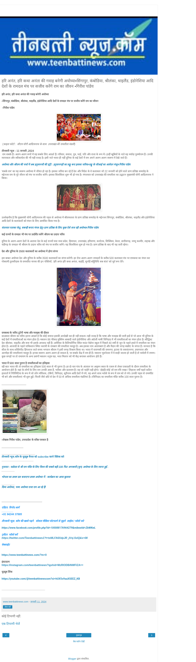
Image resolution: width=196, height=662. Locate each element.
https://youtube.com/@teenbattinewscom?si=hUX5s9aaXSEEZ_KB (41, 578)
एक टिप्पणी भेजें (11, 623)
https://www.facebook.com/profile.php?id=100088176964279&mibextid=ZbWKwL (49, 527)
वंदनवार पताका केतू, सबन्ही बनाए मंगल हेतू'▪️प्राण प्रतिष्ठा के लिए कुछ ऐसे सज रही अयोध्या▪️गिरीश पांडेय (50, 227)
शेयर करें (8, 607)
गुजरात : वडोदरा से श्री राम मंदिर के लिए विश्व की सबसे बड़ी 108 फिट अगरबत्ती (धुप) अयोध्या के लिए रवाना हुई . (55, 467)
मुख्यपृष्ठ (79, 635)
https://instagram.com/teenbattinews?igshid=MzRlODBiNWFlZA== (42, 565)
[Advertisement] (79, 10)
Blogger (72, 658)
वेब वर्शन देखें (79, 641)
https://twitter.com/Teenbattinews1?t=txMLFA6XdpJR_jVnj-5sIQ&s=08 (45, 538)
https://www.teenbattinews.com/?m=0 (24, 554)
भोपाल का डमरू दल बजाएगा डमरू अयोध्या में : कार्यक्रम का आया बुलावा (36, 477)
